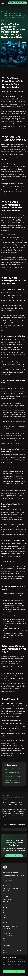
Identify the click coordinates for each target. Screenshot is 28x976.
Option (5, 920)
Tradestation (6, 943)
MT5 (4, 940)
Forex (4, 915)
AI (3, 910)
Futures (5, 917)
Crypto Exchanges (8, 931)
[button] (2, 2)
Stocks (5, 922)
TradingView (6, 945)
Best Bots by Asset (9, 908)
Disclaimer (6, 904)
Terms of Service (7, 899)
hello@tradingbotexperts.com (10, 881)
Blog (11, 11)
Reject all (20, 967)
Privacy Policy (7, 902)
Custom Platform (7, 933)
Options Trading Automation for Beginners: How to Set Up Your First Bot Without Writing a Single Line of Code (15, 15)
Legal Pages (7, 897)
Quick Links (7, 886)
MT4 (4, 938)
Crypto (5, 913)
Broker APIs (6, 928)
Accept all (14, 971)
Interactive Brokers (8, 936)
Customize (8, 967)
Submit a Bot (6, 891)
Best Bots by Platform (10, 926)
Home (5, 11)
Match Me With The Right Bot (11, 888)
